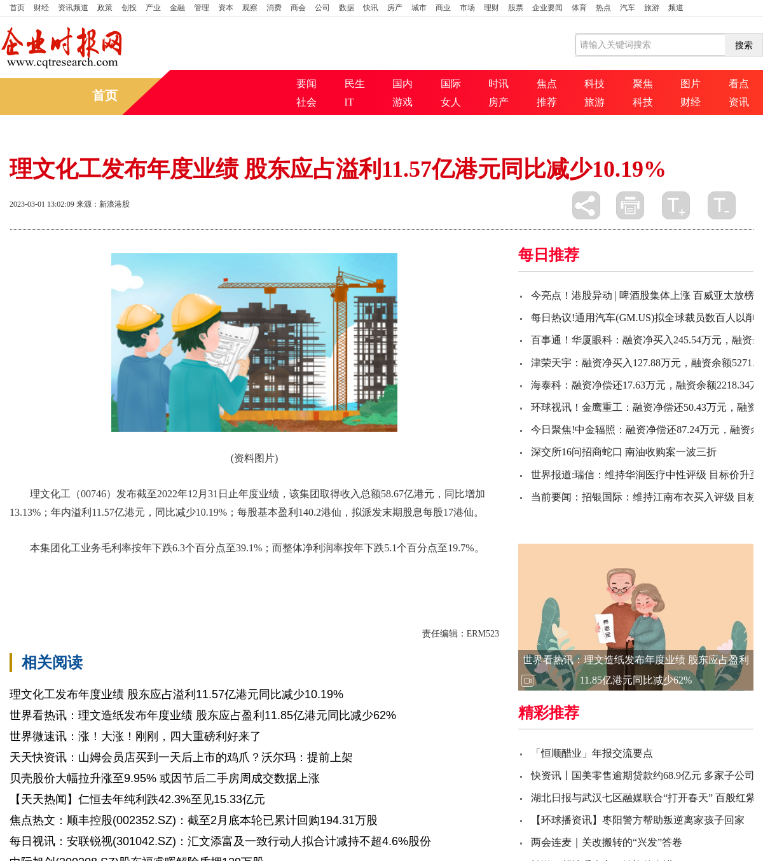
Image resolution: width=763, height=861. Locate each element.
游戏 (402, 102)
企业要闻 (547, 7)
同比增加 (246, 570)
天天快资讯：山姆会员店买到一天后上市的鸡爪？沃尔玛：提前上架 (181, 757)
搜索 (744, 45)
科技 (594, 83)
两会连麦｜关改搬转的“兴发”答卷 (606, 842)
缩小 (722, 205)
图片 (690, 83)
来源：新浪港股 (103, 204)
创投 (129, 7)
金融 (177, 7)
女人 (451, 102)
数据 (346, 7)
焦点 (547, 83)
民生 (355, 83)
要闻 (306, 83)
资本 (225, 7)
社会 (306, 102)
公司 (322, 7)
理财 (491, 7)
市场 (467, 7)
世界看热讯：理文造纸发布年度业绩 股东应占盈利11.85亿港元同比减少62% (203, 715)
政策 (105, 7)
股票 (515, 7)
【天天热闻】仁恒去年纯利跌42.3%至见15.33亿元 (137, 799)
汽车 (627, 7)
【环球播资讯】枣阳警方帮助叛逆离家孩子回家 (638, 820)
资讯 (739, 102)
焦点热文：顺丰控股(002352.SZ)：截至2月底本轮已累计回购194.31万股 (194, 820)
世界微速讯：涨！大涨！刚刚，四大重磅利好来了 (135, 736)
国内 (402, 83)
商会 (298, 7)
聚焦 (643, 83)
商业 (443, 7)
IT (349, 102)
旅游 (651, 7)
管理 (201, 7)
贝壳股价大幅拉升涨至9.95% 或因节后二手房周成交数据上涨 (165, 778)
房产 (394, 7)
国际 (451, 83)
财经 (41, 7)
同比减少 (159, 570)
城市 (419, 7)
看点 (739, 83)
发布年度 (202, 570)
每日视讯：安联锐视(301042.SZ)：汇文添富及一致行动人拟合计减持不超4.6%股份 (220, 841)
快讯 (370, 7)
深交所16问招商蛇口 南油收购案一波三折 (624, 451)
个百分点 (116, 570)
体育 (579, 7)
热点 (603, 7)
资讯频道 (73, 7)
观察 (250, 7)
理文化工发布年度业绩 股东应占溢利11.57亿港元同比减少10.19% (176, 694)
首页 (17, 7)
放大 (676, 205)
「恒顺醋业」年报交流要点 (592, 753)
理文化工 (73, 570)
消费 (274, 7)
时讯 (498, 83)
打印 (630, 205)
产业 (153, 7)
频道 (676, 7)
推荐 (547, 102)
